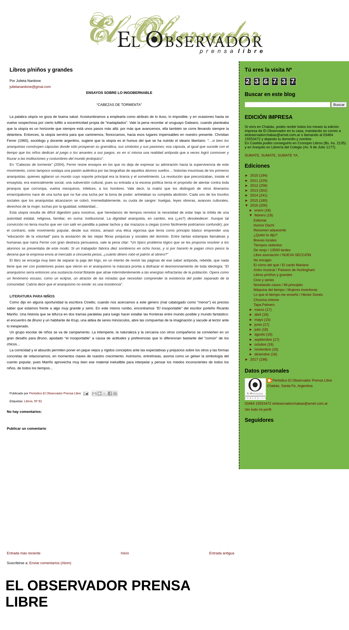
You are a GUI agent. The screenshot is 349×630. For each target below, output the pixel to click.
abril (258, 314)
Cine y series (264, 280)
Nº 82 (38, 401)
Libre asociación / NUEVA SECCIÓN (282, 255)
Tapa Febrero (264, 305)
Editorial (260, 220)
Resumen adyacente (270, 230)
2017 (254, 359)
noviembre (263, 349)
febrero (260, 215)
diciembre (262, 354)
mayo (259, 320)
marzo (259, 310)
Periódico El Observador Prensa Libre (302, 380)
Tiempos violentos (268, 245)
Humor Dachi (264, 225)
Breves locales (265, 240)
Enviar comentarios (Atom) (50, 563)
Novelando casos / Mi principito (278, 285)
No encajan (263, 260)
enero (259, 210)
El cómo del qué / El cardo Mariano (281, 265)
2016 (254, 205)
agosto (260, 334)
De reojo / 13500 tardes (272, 250)
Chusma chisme (266, 300)
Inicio (125, 553)
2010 (254, 175)
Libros (28, 401)
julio (258, 329)
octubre (260, 344)
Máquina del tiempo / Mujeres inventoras (285, 290)
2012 (254, 185)
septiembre (263, 339)
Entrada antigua (221, 553)
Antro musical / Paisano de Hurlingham (284, 270)
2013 (254, 190)
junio (258, 324)
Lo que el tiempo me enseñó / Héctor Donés (288, 295)
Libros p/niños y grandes (273, 275)
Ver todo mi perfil (258, 409)
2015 (254, 200)
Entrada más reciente (24, 553)
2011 (254, 181)
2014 (254, 195)
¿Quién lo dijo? (265, 235)
